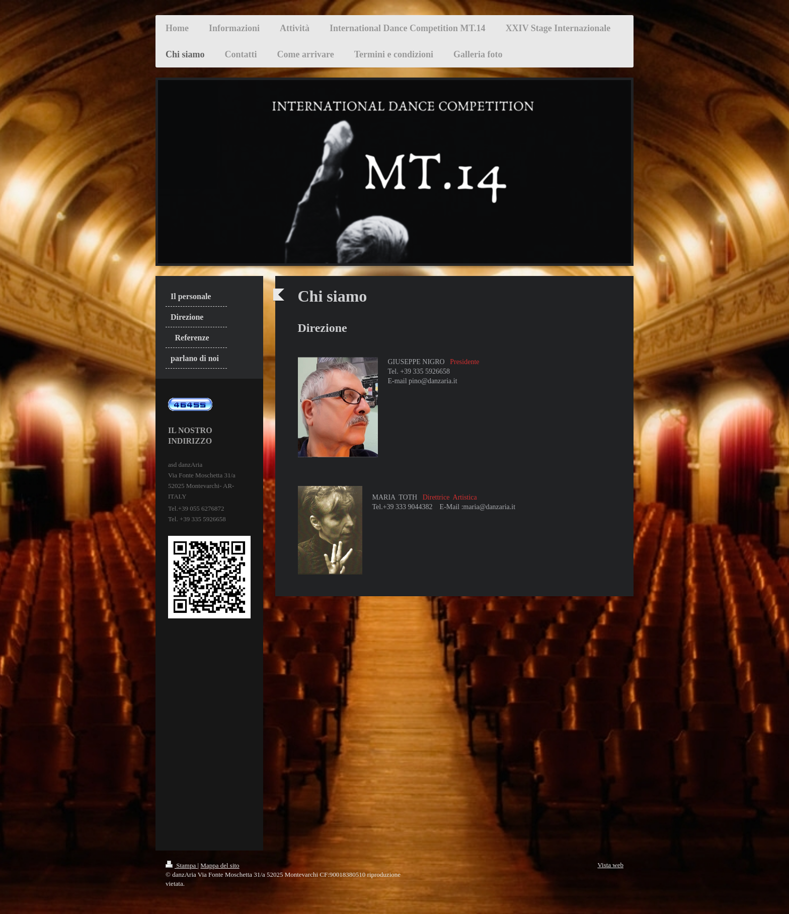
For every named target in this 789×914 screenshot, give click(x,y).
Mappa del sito (219, 865)
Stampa (182, 865)
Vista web (610, 865)
